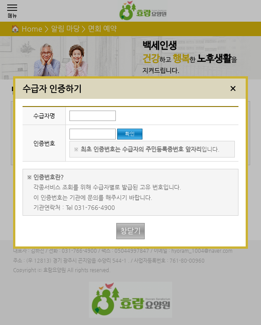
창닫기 (130, 231)
